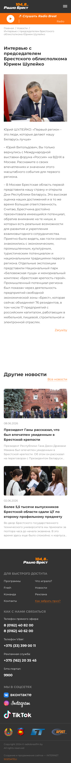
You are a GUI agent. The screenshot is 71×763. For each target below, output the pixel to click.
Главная (9, 28)
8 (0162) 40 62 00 (18, 631)
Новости (22, 28)
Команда (10, 594)
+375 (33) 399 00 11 (20, 646)
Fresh (7, 587)
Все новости (57, 379)
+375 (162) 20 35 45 (20, 660)
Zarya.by (61, 330)
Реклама (41, 594)
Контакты (10, 601)
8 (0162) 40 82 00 (18, 625)
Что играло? (43, 581)
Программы (12, 581)
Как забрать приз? (48, 601)
